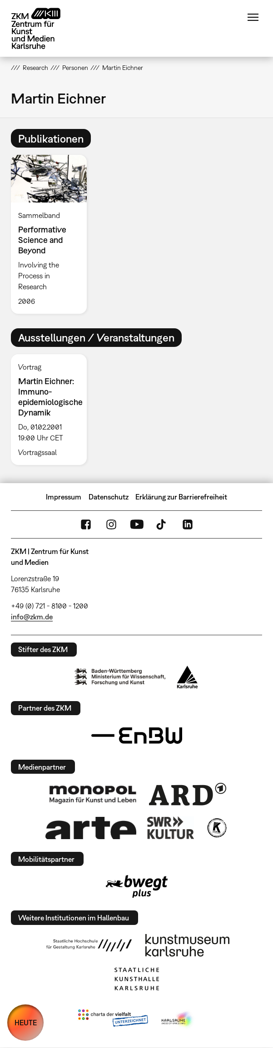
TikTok (162, 524)
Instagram (111, 524)
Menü (253, 17)
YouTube (137, 524)
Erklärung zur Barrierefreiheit (181, 497)
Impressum (63, 497)
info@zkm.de (32, 617)
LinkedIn (188, 524)
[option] (52, 234)
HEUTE (26, 1022)
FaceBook (86, 524)
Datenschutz (109, 497)
